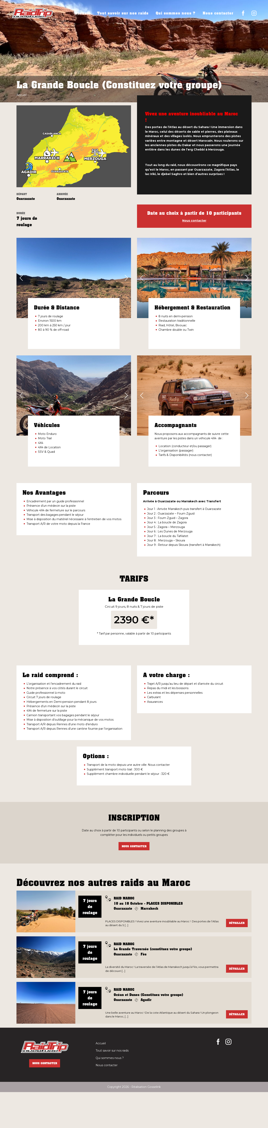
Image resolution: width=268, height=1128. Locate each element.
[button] (21, 278)
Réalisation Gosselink (146, 1123)
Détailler (236, 958)
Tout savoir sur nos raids (122, 13)
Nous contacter (218, 13)
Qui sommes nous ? (175, 13)
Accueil (82, 13)
